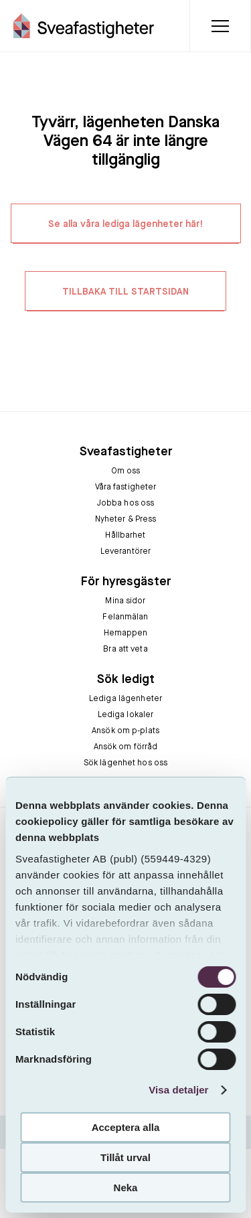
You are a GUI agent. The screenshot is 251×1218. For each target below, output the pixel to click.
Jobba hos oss (126, 504)
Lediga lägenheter (125, 699)
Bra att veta (125, 649)
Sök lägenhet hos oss (125, 763)
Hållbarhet (125, 536)
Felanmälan (125, 617)
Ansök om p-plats (125, 731)
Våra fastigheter (126, 487)
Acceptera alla (126, 1127)
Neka (126, 1187)
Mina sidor (125, 601)
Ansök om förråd (126, 747)
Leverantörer (125, 552)
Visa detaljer (178, 1089)
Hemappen (126, 633)
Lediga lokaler (126, 715)
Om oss (126, 471)
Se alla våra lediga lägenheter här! (125, 224)
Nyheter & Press (126, 520)
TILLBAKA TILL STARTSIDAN (125, 292)
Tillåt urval (125, 1157)
